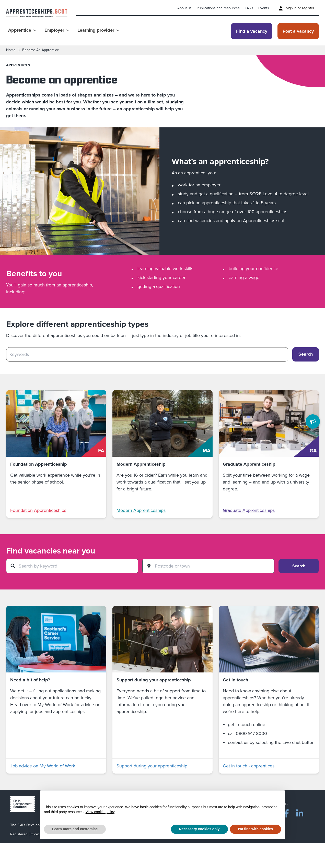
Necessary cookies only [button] (199, 829)
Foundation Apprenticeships (38, 510)
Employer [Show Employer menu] (56, 30)
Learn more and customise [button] (75, 829)
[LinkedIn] (300, 812)
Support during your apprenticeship (152, 766)
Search (298, 566)
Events (263, 8)
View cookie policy (100, 812)
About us (184, 8)
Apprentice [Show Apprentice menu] (22, 30)
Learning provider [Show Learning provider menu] (98, 30)
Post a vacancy (298, 31)
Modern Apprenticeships (141, 510)
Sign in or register (296, 8)
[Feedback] (313, 421)
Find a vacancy (251, 31)
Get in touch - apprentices (248, 766)
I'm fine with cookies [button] (255, 829)
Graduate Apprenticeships (249, 510)
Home (11, 50)
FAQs (249, 8)
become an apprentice (40, 50)
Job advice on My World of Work (42, 766)
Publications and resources (218, 8)
